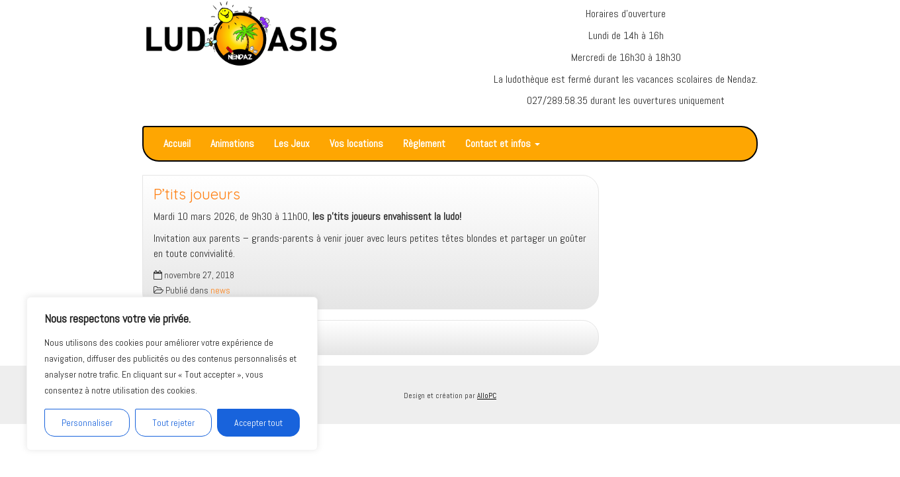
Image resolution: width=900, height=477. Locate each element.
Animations (232, 143)
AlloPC (486, 395)
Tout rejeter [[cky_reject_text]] (173, 423)
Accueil (177, 143)
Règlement (424, 143)
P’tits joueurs (197, 194)
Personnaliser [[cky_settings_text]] (87, 423)
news (220, 290)
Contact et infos (502, 143)
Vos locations (356, 143)
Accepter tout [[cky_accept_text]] (258, 423)
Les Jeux (292, 143)
